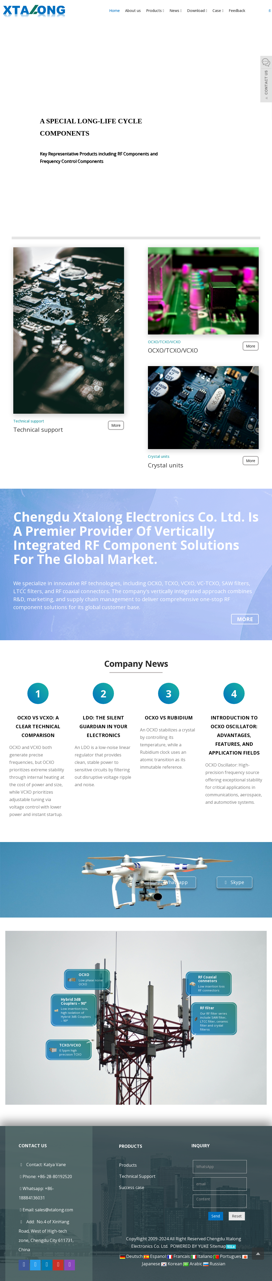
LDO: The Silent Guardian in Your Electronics (103, 726)
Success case (131, 1187)
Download (197, 10)
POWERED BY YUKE (190, 1246)
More (116, 425)
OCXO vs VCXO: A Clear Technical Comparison (38, 726)
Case (217, 10)
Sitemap (218, 1246)
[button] (163, 10)
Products (155, 10)
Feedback (237, 10)
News (175, 10)
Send (215, 1216)
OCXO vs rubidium (169, 717)
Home (114, 10)
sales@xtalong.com (54, 1210)
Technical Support (137, 1176)
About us (133, 10)
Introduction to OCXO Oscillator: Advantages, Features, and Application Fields (234, 735)
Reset (237, 1216)
